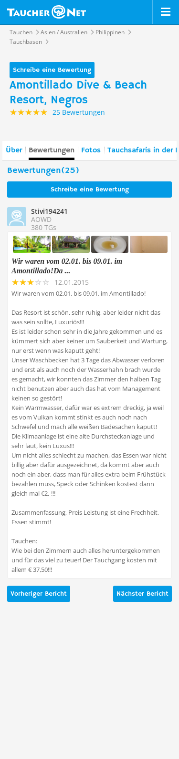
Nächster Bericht (142, 593)
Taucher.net (46, 12)
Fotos (91, 150)
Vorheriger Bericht (39, 593)
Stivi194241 (49, 211)
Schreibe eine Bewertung (52, 70)
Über (14, 150)
